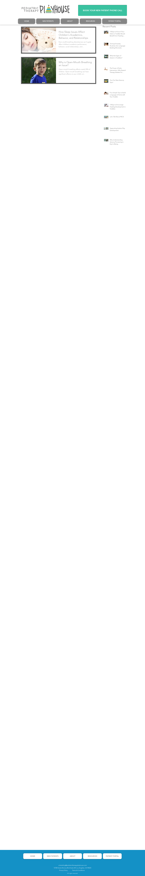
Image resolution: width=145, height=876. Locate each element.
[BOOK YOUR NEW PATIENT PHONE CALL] (102, 10)
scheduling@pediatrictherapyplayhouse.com (72, 865)
